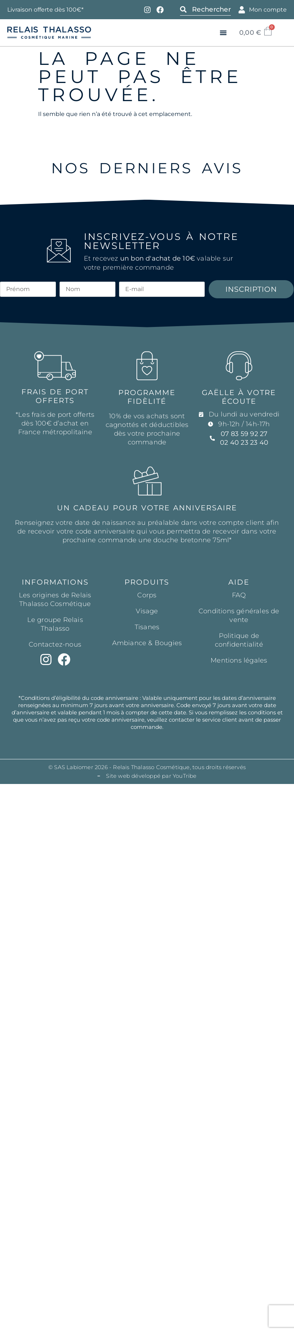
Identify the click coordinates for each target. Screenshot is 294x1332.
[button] (223, 32)
